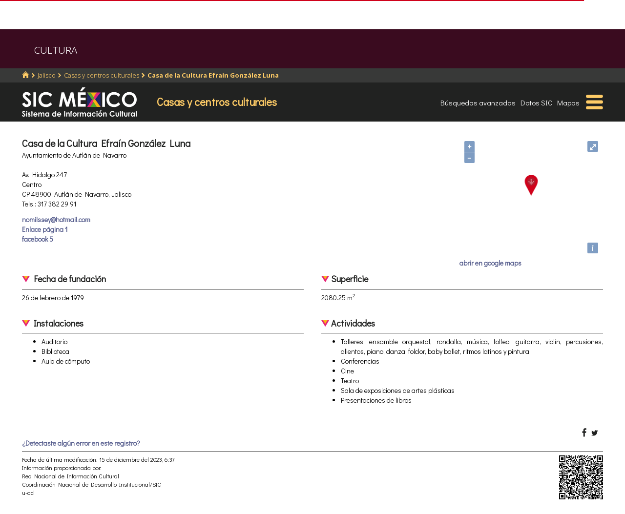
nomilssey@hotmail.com (56, 219)
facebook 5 (37, 239)
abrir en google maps (490, 262)
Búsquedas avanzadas (478, 102)
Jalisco (47, 75)
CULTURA (55, 50)
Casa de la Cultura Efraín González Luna (213, 75)
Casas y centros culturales (101, 75)
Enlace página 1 (44, 229)
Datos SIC (536, 102)
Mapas (568, 102)
